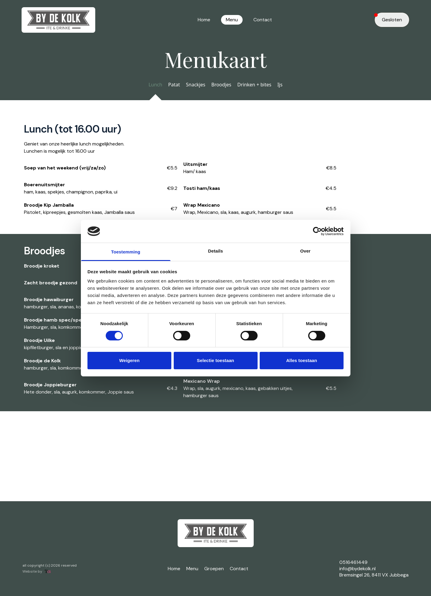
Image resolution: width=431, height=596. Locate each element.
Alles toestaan (301, 360)
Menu (232, 19)
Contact (262, 19)
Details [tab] (215, 250)
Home (204, 19)
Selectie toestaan (215, 360)
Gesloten (388, 18)
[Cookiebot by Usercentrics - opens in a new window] (317, 231)
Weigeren (129, 360)
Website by (36, 571)
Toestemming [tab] (125, 251)
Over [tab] (305, 250)
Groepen (214, 568)
